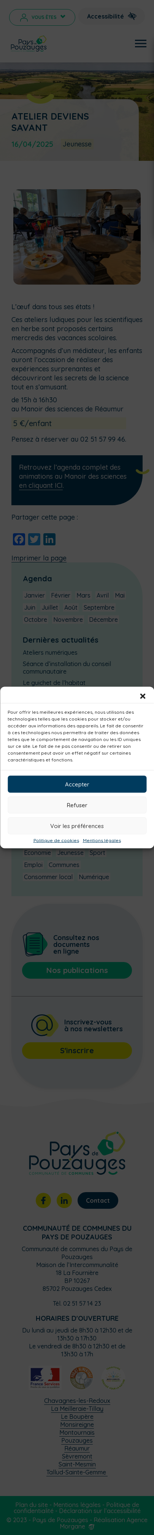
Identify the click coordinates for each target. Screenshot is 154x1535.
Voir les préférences (77, 825)
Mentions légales (102, 840)
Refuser (77, 804)
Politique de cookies (56, 840)
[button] (142, 696)
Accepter (77, 784)
